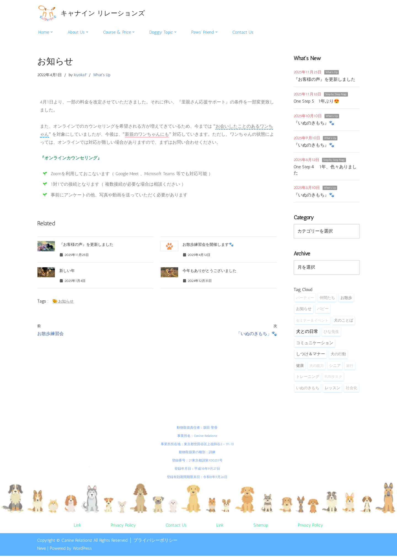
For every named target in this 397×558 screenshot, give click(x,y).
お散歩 (346, 299)
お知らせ (66, 303)
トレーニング (307, 379)
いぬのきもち (307, 390)
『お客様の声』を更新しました (86, 246)
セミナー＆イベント (312, 322)
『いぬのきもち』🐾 (314, 123)
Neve (41, 550)
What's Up (102, 75)
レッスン (332, 390)
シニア (335, 367)
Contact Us (244, 32)
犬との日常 (307, 333)
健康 (300, 367)
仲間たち (327, 299)
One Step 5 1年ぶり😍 (316, 101)
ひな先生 (331, 333)
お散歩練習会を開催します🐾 (208, 246)
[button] (52, 32)
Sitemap (261, 527)
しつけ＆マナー (310, 355)
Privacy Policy (123, 527)
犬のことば (343, 322)
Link (77, 527)
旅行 (349, 367)
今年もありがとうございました (210, 272)
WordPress (82, 550)
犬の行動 (338, 356)
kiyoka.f (80, 75)
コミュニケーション (314, 344)
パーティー (305, 299)
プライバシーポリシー (155, 542)
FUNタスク (333, 379)
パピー (323, 310)
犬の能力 (316, 367)
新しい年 (67, 272)
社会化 (351, 390)
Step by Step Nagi (336, 94)
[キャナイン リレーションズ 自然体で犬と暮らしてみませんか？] (91, 13)
